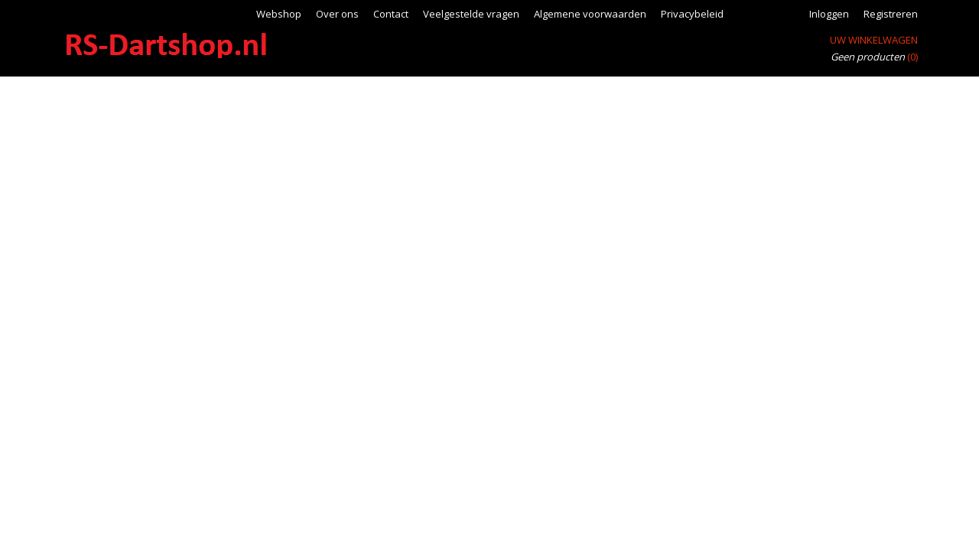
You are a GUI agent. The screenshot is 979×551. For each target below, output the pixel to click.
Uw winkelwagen (874, 40)
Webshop (278, 14)
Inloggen (829, 14)
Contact (390, 14)
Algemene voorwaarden (590, 14)
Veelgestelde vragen (471, 14)
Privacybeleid (692, 14)
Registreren (891, 14)
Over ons (337, 14)
